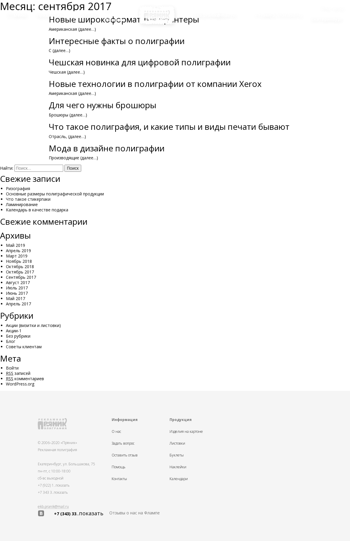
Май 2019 (15, 245)
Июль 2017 (17, 288)
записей (18, 373)
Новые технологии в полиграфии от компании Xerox (155, 83)
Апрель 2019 (18, 250)
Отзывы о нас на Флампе (134, 513)
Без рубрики (18, 336)
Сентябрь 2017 (21, 277)
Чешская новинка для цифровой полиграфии (140, 62)
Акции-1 (14, 330)
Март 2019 (16, 256)
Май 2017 (15, 298)
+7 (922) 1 (54, 485)
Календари (179, 479)
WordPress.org (20, 384)
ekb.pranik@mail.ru (53, 507)
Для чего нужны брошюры (102, 105)
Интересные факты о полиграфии (117, 40)
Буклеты (177, 455)
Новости (115, 15)
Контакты (119, 479)
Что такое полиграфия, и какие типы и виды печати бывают (169, 126)
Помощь (119, 467)
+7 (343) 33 (78, 513)
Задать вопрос (123, 443)
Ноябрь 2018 (19, 261)
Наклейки (178, 467)
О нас (116, 432)
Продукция (49, 15)
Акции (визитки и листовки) (33, 325)
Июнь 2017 (17, 293)
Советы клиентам (24, 346)
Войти (12, 368)
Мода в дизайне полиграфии (107, 148)
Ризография (18, 188)
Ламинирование (22, 204)
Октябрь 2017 (20, 272)
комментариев (25, 378)
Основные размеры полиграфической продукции (55, 194)
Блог (10, 341)
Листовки (177, 443)
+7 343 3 (53, 492)
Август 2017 (18, 282)
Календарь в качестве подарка (37, 210)
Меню (16, 15)
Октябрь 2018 (20, 266)
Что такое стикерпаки (28, 199)
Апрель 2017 (18, 304)
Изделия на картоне (186, 432)
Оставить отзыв (125, 455)
